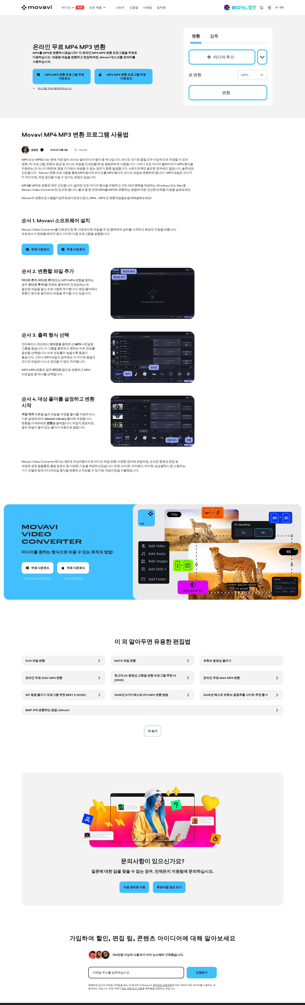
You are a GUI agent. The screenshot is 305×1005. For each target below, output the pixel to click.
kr (279, 7)
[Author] (25, 150)
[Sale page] (240, 7)
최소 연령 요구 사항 (132, 988)
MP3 (252, 75)
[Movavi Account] (269, 8)
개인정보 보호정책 (162, 985)
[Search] (261, 8)
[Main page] (37, 7)
